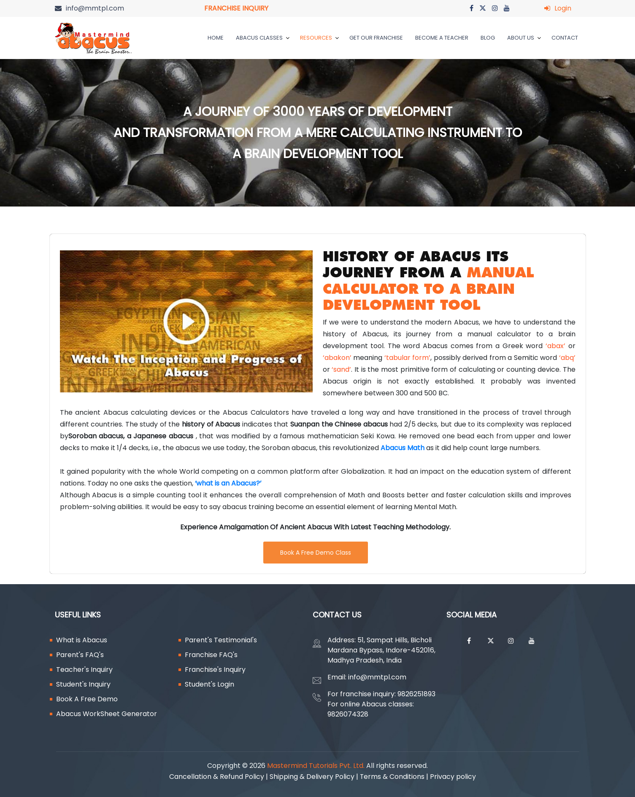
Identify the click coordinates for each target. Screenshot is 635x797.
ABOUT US (524, 38)
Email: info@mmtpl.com (366, 677)
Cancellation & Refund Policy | (219, 776)
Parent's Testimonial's (221, 640)
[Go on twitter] (482, 8)
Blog (488, 38)
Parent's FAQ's (80, 655)
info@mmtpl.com (95, 8)
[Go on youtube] (507, 8)
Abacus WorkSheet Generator (106, 714)
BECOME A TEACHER (441, 38)
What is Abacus (81, 640)
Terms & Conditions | (395, 776)
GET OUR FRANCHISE (376, 38)
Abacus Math (402, 448)
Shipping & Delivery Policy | (315, 776)
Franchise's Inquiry (215, 669)
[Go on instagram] (495, 8)
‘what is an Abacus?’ (228, 483)
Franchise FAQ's (211, 655)
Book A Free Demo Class (315, 552)
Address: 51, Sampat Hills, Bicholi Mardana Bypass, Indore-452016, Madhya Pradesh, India (381, 650)
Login (562, 8)
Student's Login (209, 684)
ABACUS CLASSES (262, 38)
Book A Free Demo (87, 699)
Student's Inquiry (83, 684)
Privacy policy (455, 776)
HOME (216, 38)
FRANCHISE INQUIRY (236, 8)
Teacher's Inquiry (84, 669)
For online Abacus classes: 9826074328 (370, 709)
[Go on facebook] (471, 8)
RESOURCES (319, 38)
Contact (564, 38)
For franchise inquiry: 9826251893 (381, 694)
